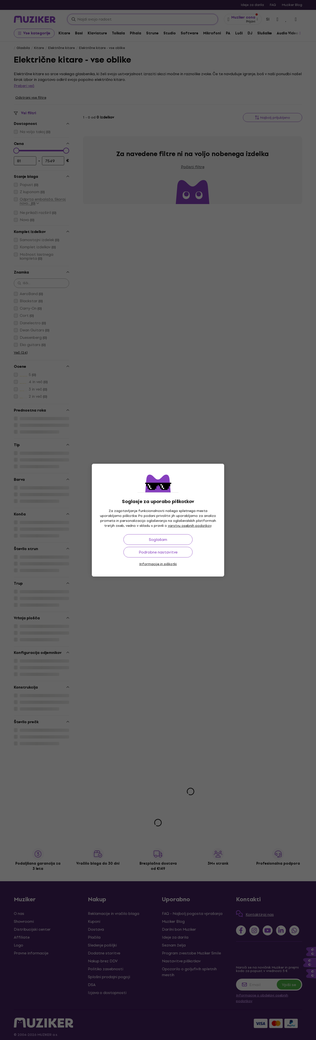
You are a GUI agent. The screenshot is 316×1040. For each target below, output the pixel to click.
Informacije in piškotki (158, 564)
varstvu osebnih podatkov (189, 526)
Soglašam (158, 539)
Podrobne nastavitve (158, 552)
